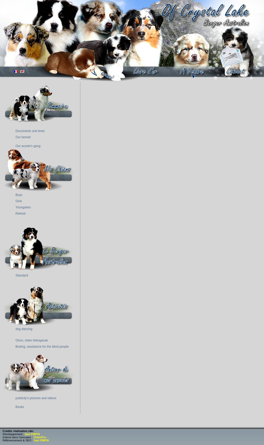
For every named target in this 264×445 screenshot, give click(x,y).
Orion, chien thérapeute (31, 340)
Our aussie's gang (27, 146)
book (146, 71)
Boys (18, 195)
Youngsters (23, 207)
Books (19, 407)
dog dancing (23, 329)
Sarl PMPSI (32, 434)
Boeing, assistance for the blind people (42, 346)
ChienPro (40, 437)
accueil (105, 69)
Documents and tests (30, 131)
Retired (20, 213)
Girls (18, 201)
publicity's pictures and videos (35, 398)
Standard (21, 275)
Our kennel (23, 137)
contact (236, 71)
